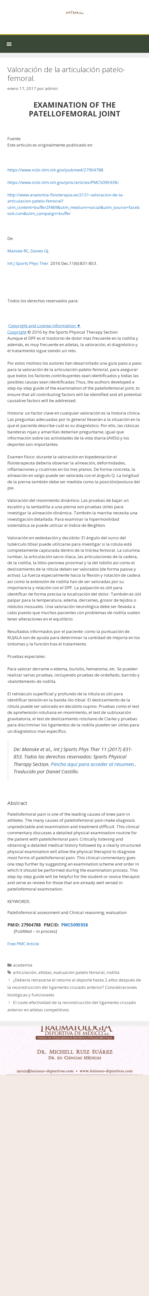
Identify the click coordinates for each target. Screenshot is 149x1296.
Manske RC (17, 251)
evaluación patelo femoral (79, 972)
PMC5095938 (74, 925)
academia (22, 965)
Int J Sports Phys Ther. (28, 263)
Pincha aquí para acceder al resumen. (93, 764)
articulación (24, 972)
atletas (45, 972)
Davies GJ (39, 251)
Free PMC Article (23, 944)
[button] (9, 44)
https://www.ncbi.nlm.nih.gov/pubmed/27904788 (55, 170)
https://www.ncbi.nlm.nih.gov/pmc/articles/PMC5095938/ (63, 182)
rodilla (113, 972)
